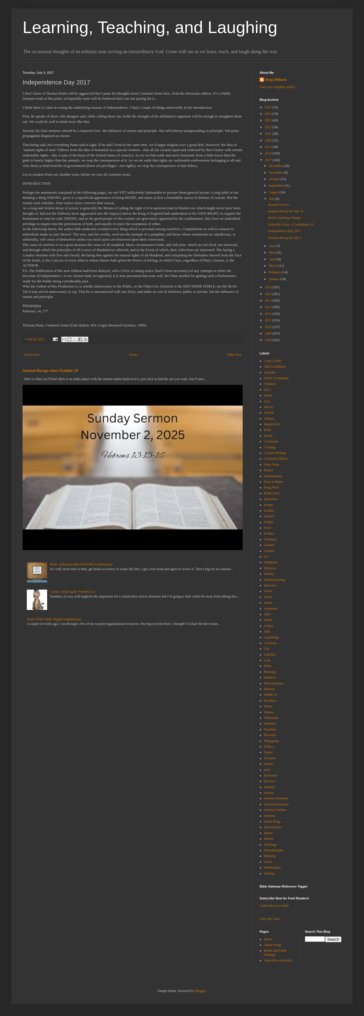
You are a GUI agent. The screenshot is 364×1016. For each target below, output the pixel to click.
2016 (269, 287)
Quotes (268, 764)
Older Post (234, 355)
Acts (267, 401)
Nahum (269, 712)
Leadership (271, 637)
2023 (269, 120)
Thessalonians (273, 850)
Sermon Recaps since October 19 (50, 370)
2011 (269, 320)
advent (268, 407)
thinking (269, 856)
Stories (268, 839)
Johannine (271, 609)
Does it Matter (273, 482)
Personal (269, 735)
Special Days (273, 827)
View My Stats (270, 919)
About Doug (272, 945)
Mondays (270, 701)
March (274, 266)
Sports (268, 833)
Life (266, 649)
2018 (269, 153)
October (275, 179)
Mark (267, 666)
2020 (269, 140)
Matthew (270, 677)
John (267, 614)
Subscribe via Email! (278, 960)
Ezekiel (269, 516)
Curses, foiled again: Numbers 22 (72, 592)
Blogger (200, 991)
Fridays (269, 533)
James (268, 603)
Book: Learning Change (284, 218)
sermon (269, 793)
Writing (269, 873)
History (269, 574)
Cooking (269, 447)
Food (267, 528)
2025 (269, 107)
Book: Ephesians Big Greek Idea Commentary (81, 564)
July (272, 199)
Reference (271, 775)
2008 (269, 340)
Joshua (268, 626)
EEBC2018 (271, 493)
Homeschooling (274, 580)
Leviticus (270, 643)
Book (267, 430)
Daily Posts (271, 464)
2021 (269, 134)
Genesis (269, 545)
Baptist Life (272, 424)
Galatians (270, 539)
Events (268, 505)
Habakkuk (271, 562)
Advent (269, 413)
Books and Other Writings (275, 952)
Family (268, 522)
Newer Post (32, 355)
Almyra (269, 418)
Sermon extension (276, 798)
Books (268, 436)
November (276, 173)
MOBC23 (270, 695)
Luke (267, 660)
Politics (269, 747)
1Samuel (270, 384)
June (272, 246)
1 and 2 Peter (273, 361)
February (275, 272)
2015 (269, 294)
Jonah (268, 620)
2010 (269, 327)
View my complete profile (277, 87)
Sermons (270, 816)
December (276, 166)
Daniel (268, 470)
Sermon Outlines (275, 810)
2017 (269, 160)
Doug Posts (271, 487)
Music (268, 706)
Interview (270, 585)
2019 (269, 147)
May (272, 252)
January (274, 279)
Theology (270, 845)
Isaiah (268, 591)
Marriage (270, 672)
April (273, 259)
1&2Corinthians (275, 367)
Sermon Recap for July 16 (285, 211)
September (276, 185)
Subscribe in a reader (274, 906)
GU (266, 557)
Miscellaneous (273, 683)
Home (133, 355)
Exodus (269, 511)
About (268, 395)
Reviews (269, 781)
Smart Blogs (272, 821)
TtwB (267, 862)
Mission (269, 689)
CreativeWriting (275, 453)
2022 (269, 127)
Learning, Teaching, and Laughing (150, 27)
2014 (269, 300)
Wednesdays (272, 867)
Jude (267, 631)
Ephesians (271, 499)
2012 (269, 314)
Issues (268, 597)
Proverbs (270, 758)
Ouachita (270, 729)
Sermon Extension (276, 804)
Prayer (268, 752)
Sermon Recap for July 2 (285, 238)
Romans (269, 787)
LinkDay (270, 655)
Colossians (271, 441)
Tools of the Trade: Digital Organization (54, 619)
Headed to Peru (278, 205)
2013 (269, 307)
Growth (269, 551)
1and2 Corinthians (276, 378)
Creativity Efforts (276, 459)
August (274, 192)
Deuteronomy (273, 476)
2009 (269, 333)
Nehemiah (271, 718)
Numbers (270, 723)
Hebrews (270, 568)
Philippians (271, 741)
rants (267, 770)
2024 (269, 114)
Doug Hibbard (275, 80)
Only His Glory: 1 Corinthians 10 (290, 224)
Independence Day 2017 (284, 231)
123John (269, 372)
